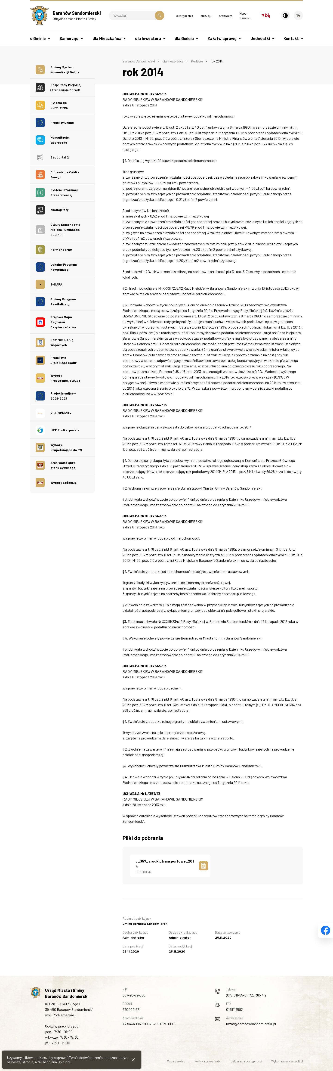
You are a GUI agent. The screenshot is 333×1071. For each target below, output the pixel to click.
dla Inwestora (148, 38)
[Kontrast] (285, 15)
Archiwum (225, 16)
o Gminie (38, 38)
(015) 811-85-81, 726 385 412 (246, 995)
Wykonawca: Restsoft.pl (287, 1061)
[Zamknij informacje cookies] (133, 1060)
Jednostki (260, 38)
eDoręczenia (184, 16)
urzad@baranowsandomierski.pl (251, 1023)
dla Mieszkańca (106, 38)
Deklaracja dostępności (246, 1061)
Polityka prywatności (208, 1061)
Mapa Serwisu (176, 1061)
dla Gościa (184, 38)
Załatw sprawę (222, 38)
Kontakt (291, 38)
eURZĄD (205, 16)
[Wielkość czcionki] (298, 15)
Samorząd (69, 38)
